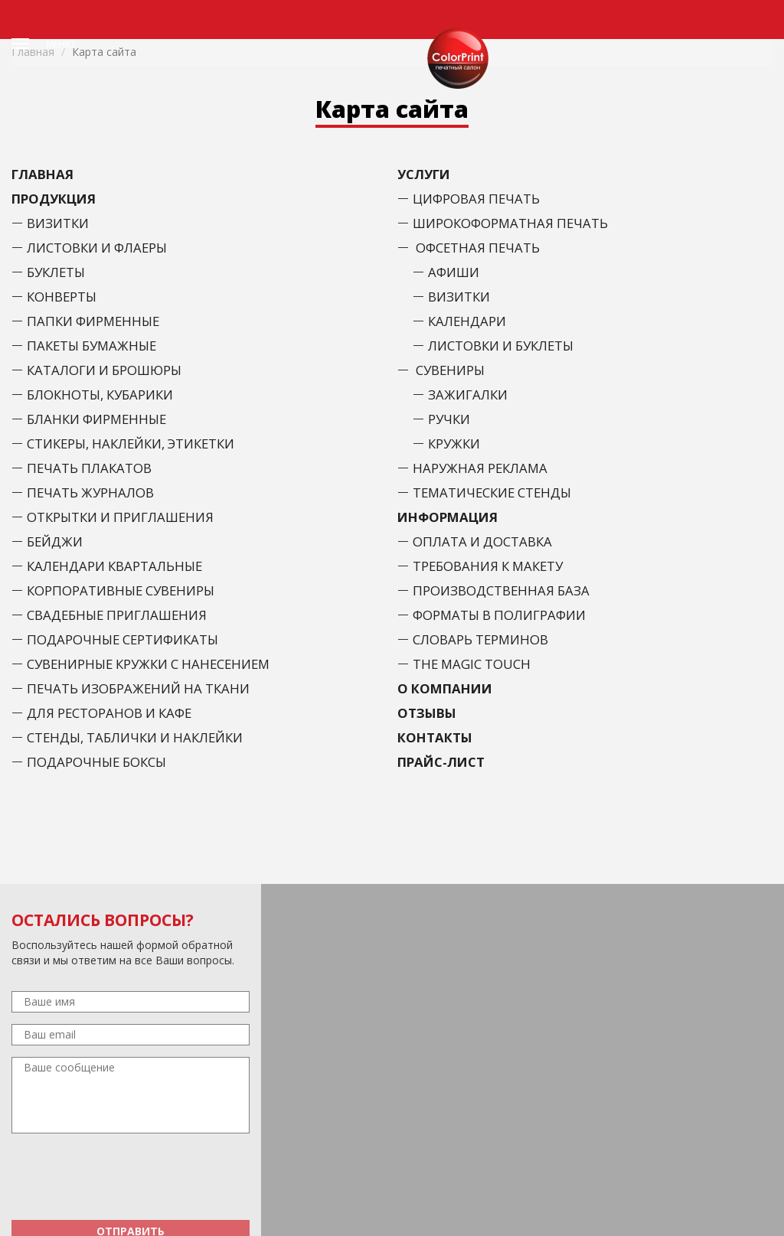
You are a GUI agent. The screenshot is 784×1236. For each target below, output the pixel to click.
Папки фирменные (93, 321)
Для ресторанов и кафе (109, 713)
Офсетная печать (478, 247)
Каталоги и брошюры (104, 370)
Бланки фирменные (96, 419)
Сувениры (450, 370)
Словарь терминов (480, 639)
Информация (447, 517)
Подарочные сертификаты (122, 639)
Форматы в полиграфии (499, 615)
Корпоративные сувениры (120, 590)
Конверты (61, 296)
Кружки (454, 443)
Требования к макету (488, 566)
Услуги (423, 174)
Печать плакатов (89, 468)
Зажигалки (468, 394)
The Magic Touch (472, 664)
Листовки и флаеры (97, 247)
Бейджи (55, 541)
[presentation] (131, 1178)
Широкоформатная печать (510, 223)
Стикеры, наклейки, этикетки (130, 443)
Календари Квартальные (114, 566)
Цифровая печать (476, 198)
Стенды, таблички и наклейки (135, 737)
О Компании (444, 688)
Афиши (453, 272)
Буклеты (56, 272)
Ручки (449, 419)
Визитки (58, 223)
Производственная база (501, 590)
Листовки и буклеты (500, 345)
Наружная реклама (480, 468)
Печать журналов (90, 492)
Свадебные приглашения (117, 615)
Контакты (434, 737)
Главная (42, 174)
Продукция (53, 198)
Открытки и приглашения (120, 517)
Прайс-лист (441, 762)
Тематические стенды (492, 492)
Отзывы (426, 713)
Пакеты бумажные (91, 345)
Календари (467, 321)
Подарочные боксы (96, 762)
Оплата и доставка (482, 541)
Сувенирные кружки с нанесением (148, 664)
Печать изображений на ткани (138, 688)
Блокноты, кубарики (100, 394)
